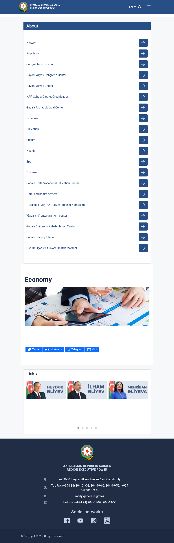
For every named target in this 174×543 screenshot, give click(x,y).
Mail (94, 349)
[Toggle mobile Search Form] (140, 6)
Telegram (77, 349)
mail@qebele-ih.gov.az (89, 496)
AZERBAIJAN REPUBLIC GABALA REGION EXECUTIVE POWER (45, 6)
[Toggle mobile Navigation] (148, 6)
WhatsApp (56, 349)
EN (131, 7)
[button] (78, 428)
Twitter (36, 349)
